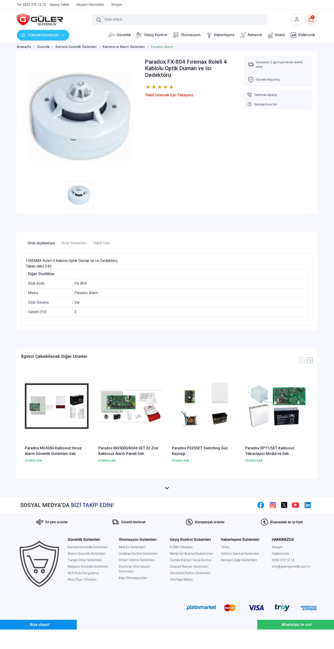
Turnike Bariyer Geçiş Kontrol (191, 605)
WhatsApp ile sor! (296, 644)
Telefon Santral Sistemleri (240, 598)
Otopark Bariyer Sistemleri (189, 611)
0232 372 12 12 (283, 605)
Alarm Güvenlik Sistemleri (86, 598)
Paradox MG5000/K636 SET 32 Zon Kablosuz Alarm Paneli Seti (128, 451)
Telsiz (225, 592)
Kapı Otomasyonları (133, 622)
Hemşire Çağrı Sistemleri (239, 605)
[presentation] (302, 360)
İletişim (277, 592)
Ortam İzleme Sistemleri (137, 605)
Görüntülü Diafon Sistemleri (190, 618)
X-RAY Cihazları (181, 592)
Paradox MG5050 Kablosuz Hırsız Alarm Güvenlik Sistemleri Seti (53, 451)
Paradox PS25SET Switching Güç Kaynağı (200, 451)
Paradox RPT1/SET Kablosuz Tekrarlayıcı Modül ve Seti (269, 451)
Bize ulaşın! (39, 644)
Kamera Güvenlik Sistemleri (88, 592)
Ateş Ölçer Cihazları (82, 624)
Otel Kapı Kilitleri (181, 624)
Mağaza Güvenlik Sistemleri (88, 611)
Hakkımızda (280, 598)
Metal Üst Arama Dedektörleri (191, 598)
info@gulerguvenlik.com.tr (291, 611)
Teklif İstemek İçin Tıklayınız (169, 95)
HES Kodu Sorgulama (83, 618)
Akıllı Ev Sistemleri (132, 592)
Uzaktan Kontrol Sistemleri (138, 598)
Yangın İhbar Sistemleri (85, 605)
